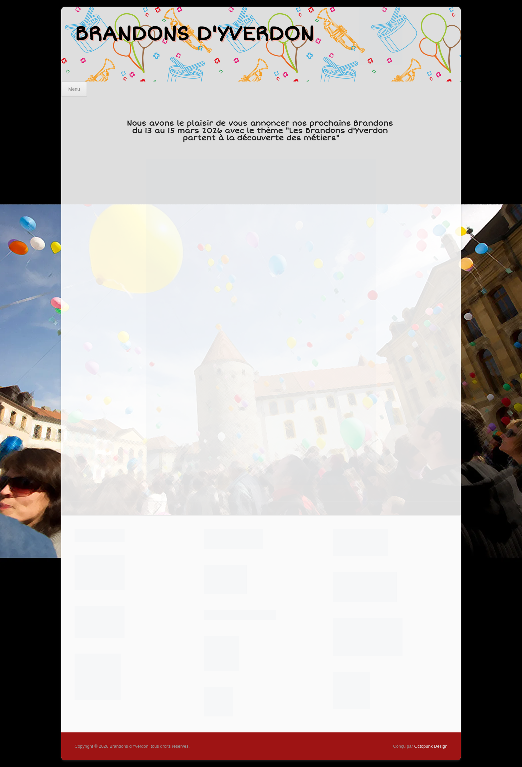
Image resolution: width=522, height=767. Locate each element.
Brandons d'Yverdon (194, 34)
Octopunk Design (430, 746)
